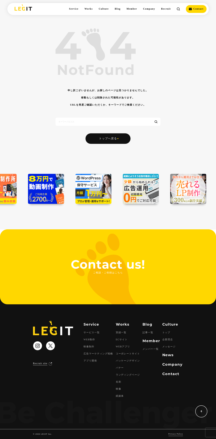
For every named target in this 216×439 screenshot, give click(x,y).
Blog (118, 9)
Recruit (166, 9)
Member (132, 9)
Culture (104, 9)
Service (73, 9)
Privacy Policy (175, 434)
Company (149, 9)
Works (88, 9)
